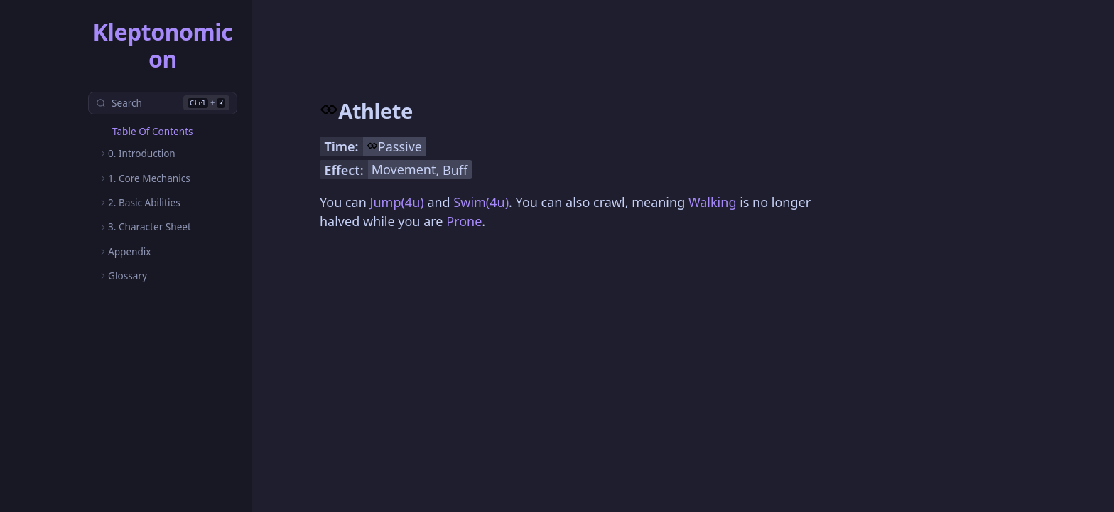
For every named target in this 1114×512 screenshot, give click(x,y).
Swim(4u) (481, 201)
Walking (712, 201)
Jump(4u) (397, 201)
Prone (464, 221)
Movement (404, 169)
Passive (400, 146)
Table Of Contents (152, 131)
